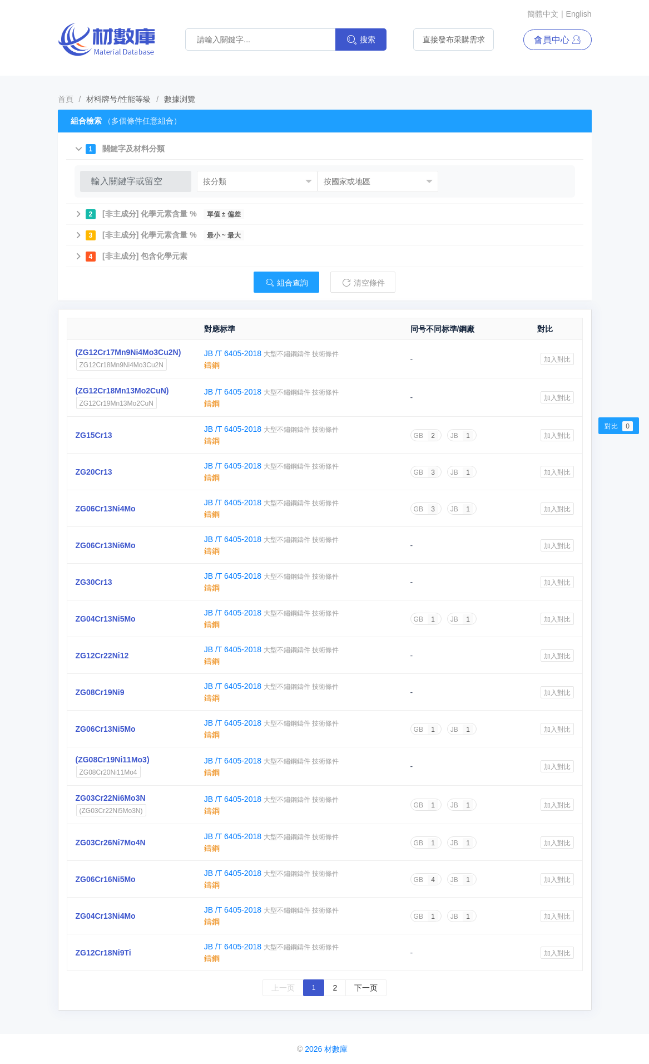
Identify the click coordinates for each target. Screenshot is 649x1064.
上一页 (283, 987)
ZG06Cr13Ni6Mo (106, 545)
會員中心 (557, 40)
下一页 (366, 987)
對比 (619, 426)
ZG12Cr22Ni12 (102, 655)
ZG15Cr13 (94, 435)
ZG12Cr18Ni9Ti (103, 952)
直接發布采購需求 (454, 39)
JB (461, 436)
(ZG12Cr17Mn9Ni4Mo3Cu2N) (128, 352)
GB (426, 436)
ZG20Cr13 (94, 471)
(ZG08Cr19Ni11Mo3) (113, 759)
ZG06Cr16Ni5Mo (106, 879)
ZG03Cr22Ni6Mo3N (111, 798)
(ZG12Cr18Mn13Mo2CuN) (122, 390)
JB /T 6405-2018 (234, 353)
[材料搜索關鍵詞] (263, 39)
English (579, 13)
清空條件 (363, 282)
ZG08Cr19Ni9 (100, 692)
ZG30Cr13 (94, 582)
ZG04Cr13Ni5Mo (106, 618)
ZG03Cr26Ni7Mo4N (111, 842)
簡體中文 (542, 13)
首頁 (65, 99)
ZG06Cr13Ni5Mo (106, 729)
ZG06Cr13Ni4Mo (106, 508)
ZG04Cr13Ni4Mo (106, 916)
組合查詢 (286, 282)
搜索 (360, 40)
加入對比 (557, 359)
